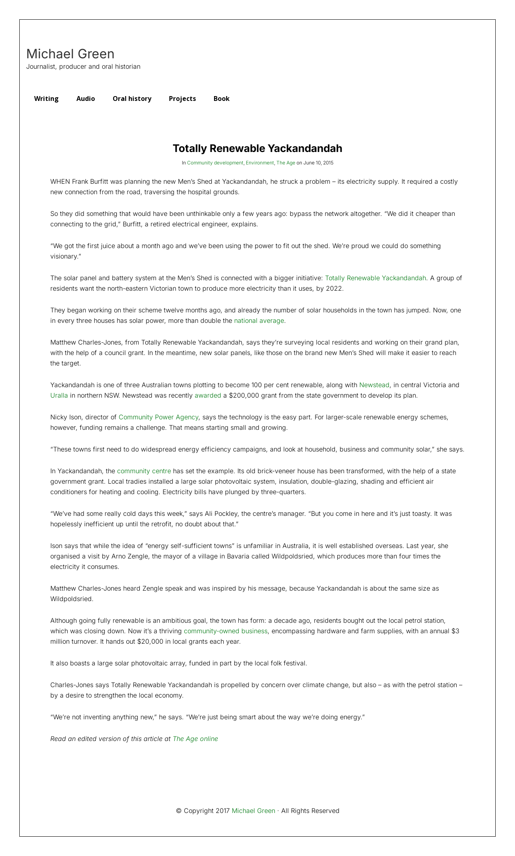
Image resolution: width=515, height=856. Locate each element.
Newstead (374, 385)
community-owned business (226, 631)
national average (259, 320)
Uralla (59, 395)
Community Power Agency (158, 417)
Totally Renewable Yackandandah (375, 278)
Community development (215, 163)
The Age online (195, 739)
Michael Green (70, 54)
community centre (144, 471)
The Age (285, 163)
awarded (208, 395)
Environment (260, 163)
